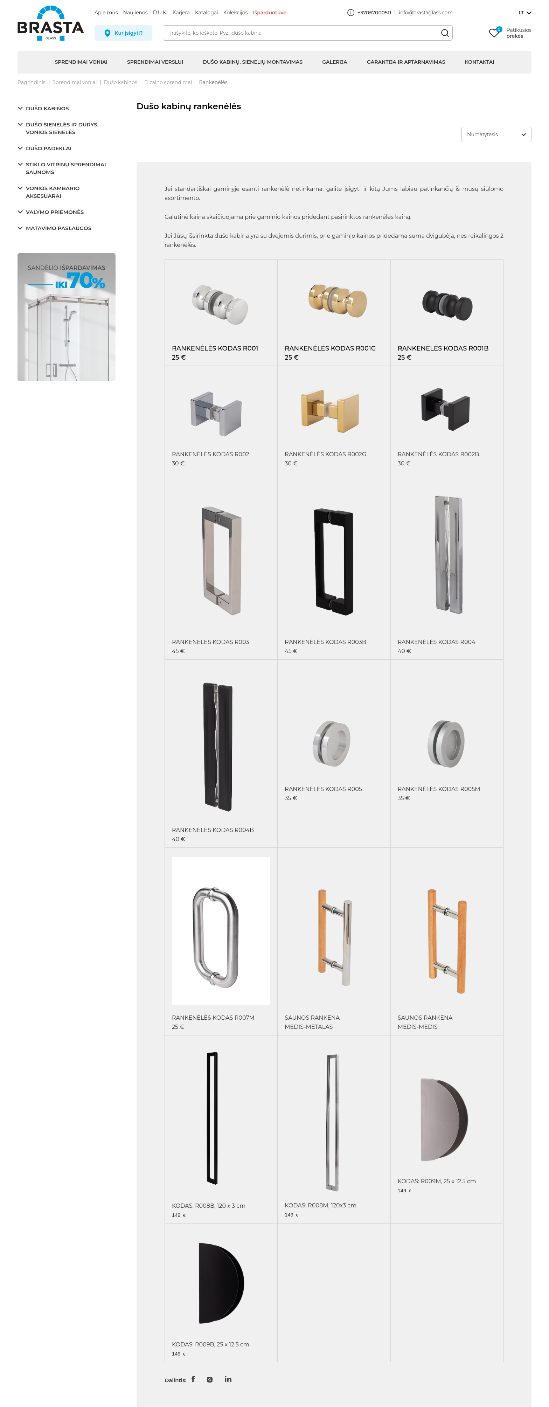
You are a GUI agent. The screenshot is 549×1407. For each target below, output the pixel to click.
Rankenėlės (213, 82)
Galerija (334, 62)
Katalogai (206, 12)
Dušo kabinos (120, 82)
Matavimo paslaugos (58, 228)
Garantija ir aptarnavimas (406, 62)
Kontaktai (479, 62)
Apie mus (106, 12)
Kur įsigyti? (128, 33)
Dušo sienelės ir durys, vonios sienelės (62, 128)
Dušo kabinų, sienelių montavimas (253, 62)
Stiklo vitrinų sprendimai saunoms (66, 168)
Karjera (181, 12)
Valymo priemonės (55, 212)
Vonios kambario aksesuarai (52, 192)
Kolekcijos (235, 12)
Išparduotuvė (269, 12)
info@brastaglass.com (426, 12)
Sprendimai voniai (81, 62)
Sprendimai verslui (155, 62)
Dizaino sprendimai (168, 82)
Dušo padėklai (48, 148)
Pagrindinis (32, 82)
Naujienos (135, 12)
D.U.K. (160, 12)
